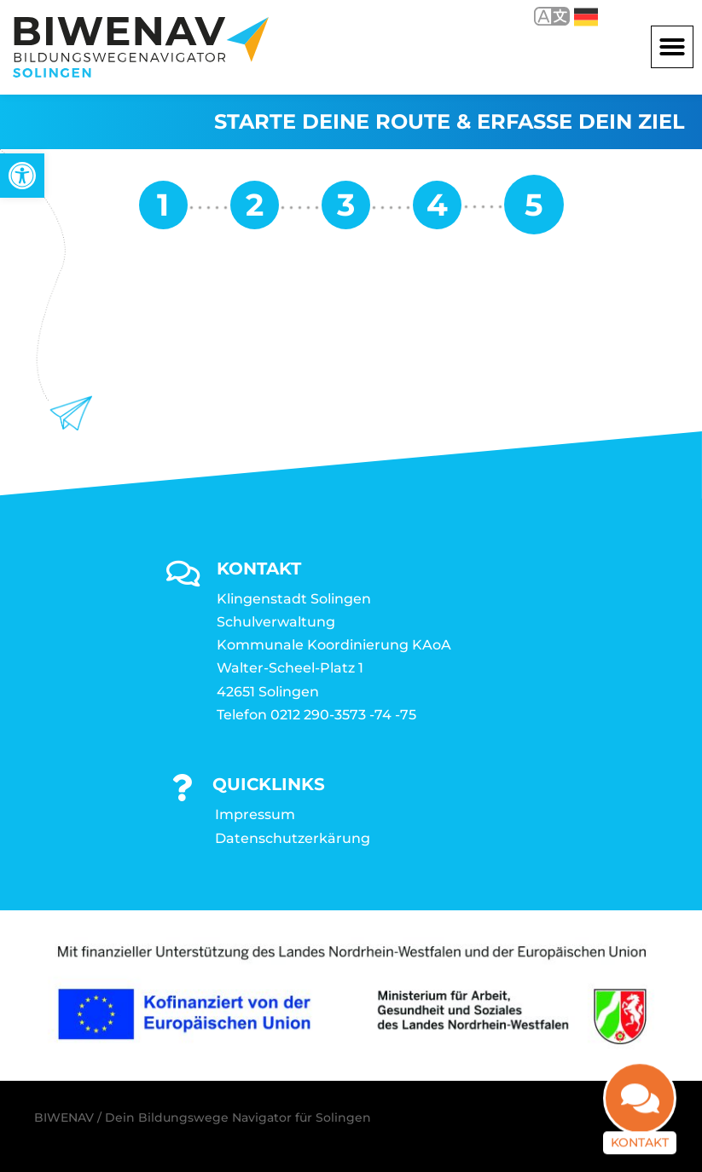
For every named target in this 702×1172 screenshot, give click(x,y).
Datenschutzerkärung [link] (292, 838)
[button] (672, 47)
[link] (22, 175)
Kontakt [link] (640, 1128)
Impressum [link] (255, 814)
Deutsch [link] (586, 17)
